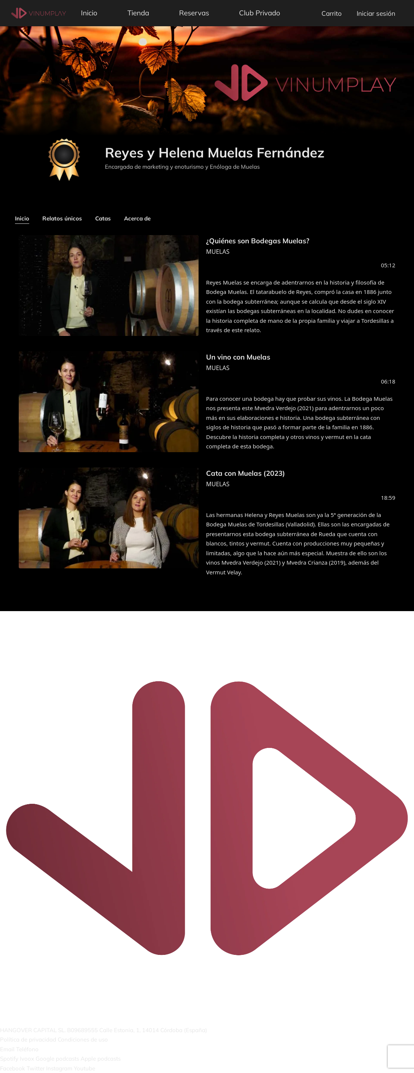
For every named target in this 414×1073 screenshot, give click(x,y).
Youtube (84, 1068)
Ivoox (27, 1058)
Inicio (89, 12)
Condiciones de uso (83, 1039)
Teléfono (27, 1049)
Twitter (36, 1068)
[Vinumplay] (38, 12)
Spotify (9, 1058)
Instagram (59, 1068)
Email (7, 1049)
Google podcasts (57, 1058)
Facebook (12, 1068)
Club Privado (259, 12)
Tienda (138, 12)
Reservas (194, 12)
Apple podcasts (101, 1058)
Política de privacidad (28, 1039)
